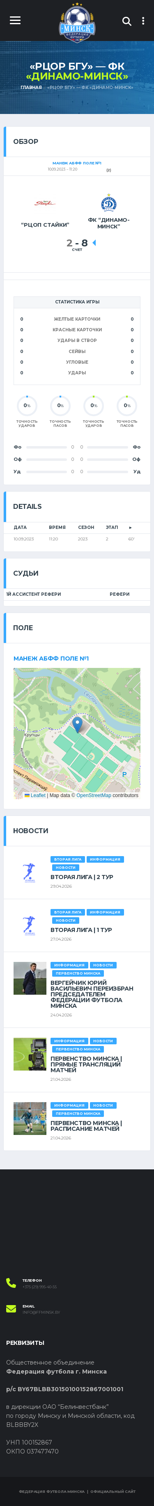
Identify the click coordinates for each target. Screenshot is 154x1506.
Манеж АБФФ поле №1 (51, 658)
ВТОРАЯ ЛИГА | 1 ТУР (81, 930)
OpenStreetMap (93, 795)
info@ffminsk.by (41, 1312)
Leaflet (35, 795)
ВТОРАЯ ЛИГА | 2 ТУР (82, 877)
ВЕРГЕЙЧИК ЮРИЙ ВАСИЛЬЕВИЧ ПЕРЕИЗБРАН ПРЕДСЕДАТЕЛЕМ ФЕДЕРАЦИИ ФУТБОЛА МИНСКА (92, 994)
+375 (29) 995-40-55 (40, 1287)
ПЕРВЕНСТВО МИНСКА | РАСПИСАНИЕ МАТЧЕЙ (86, 1125)
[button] (77, 725)
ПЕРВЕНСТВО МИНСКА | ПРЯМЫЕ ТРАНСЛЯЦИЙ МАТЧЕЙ (86, 1064)
